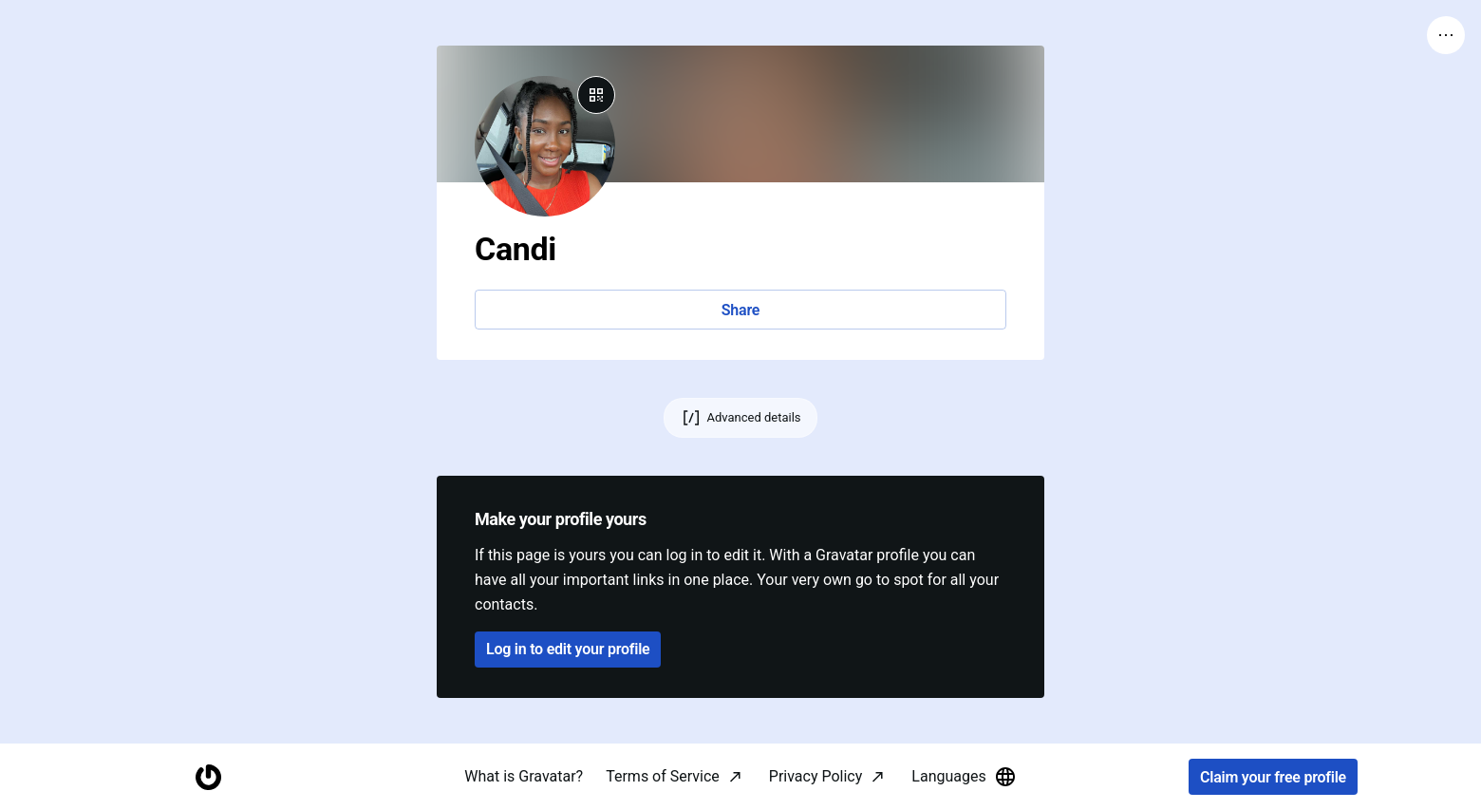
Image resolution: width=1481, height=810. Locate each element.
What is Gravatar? (523, 776)
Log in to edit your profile (567, 649)
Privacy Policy (816, 776)
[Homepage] (208, 777)
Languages (963, 776)
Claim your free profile (1273, 777)
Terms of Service (663, 776)
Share (740, 310)
